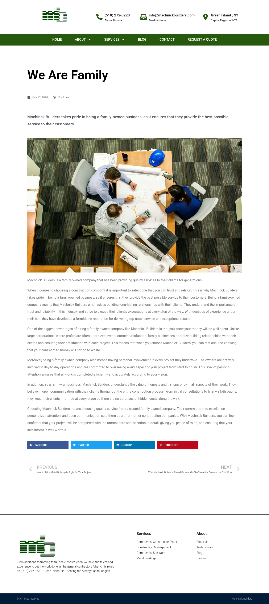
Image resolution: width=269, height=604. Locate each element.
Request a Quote (202, 40)
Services (114, 39)
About (83, 39)
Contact (167, 40)
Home (57, 40)
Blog (142, 40)
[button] (48, 445)
